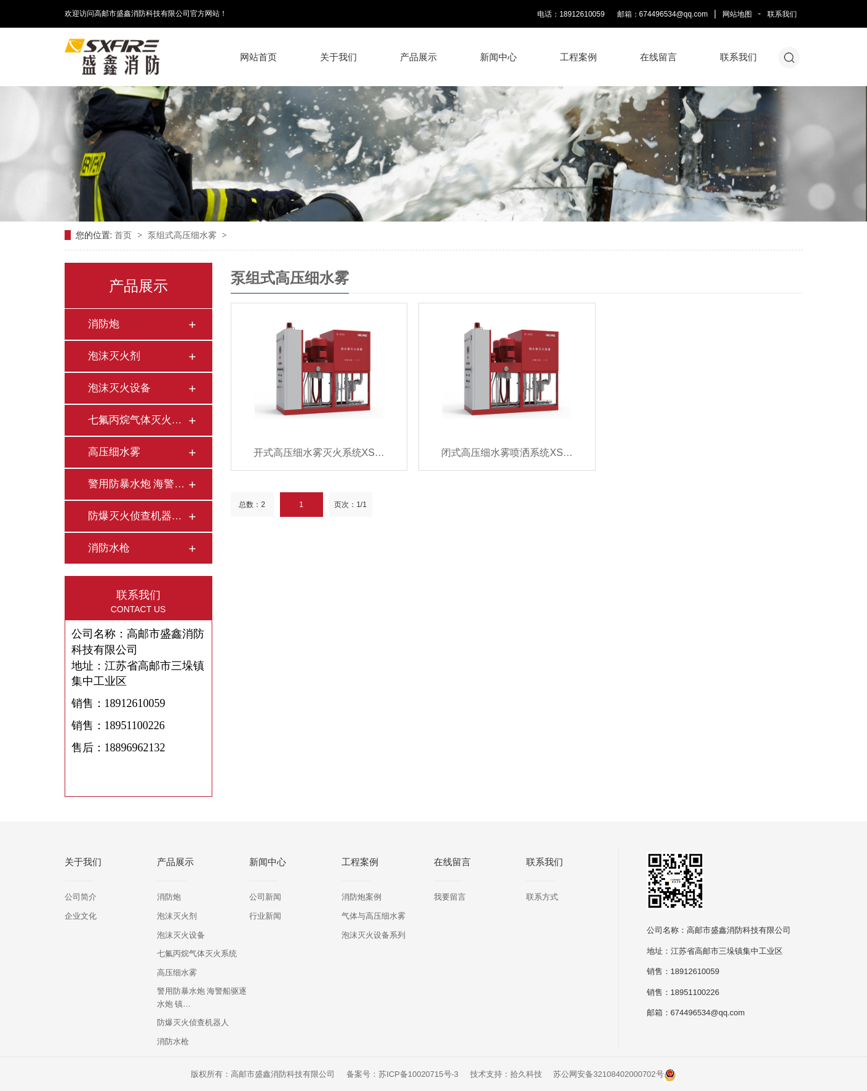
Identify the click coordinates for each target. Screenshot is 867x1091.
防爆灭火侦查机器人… (138, 516)
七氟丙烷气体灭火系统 (197, 953)
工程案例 (578, 57)
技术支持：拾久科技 (506, 1074)
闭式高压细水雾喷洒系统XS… (506, 452)
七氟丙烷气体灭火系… (138, 420)
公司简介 (81, 896)
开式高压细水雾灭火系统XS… (319, 452)
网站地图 (737, 14)
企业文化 (81, 916)
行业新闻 (265, 916)
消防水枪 (109, 548)
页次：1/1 (350, 504)
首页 (124, 235)
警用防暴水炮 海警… (136, 484)
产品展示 (418, 57)
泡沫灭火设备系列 (374, 935)
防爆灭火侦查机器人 (193, 1022)
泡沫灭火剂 (114, 356)
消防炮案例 (362, 896)
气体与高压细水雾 (374, 916)
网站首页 (258, 57)
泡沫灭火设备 (119, 388)
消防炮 (103, 324)
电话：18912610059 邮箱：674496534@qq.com (622, 14)
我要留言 (450, 896)
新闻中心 (498, 57)
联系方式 (542, 896)
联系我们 (782, 14)
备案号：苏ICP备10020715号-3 (402, 1074)
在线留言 (658, 57)
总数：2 (252, 504)
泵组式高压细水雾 (183, 235)
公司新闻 (265, 896)
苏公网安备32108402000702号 (614, 1074)
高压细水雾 (114, 452)
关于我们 (338, 57)
